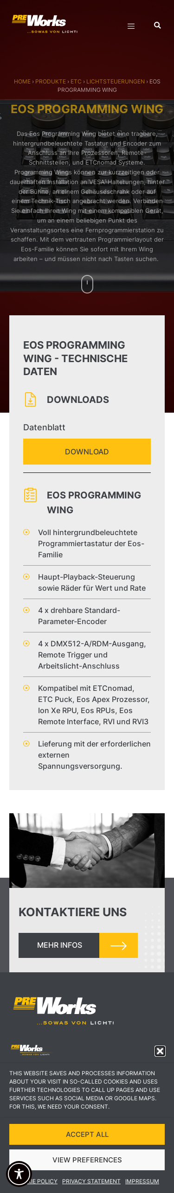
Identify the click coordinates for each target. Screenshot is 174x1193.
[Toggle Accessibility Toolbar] (19, 1174)
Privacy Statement (91, 1183)
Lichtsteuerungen (115, 81)
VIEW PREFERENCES (87, 1162)
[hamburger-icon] (131, 28)
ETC (76, 81)
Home (22, 81)
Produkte (50, 81)
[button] (160, 1053)
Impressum (142, 1183)
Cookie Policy (36, 1183)
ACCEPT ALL (87, 1136)
